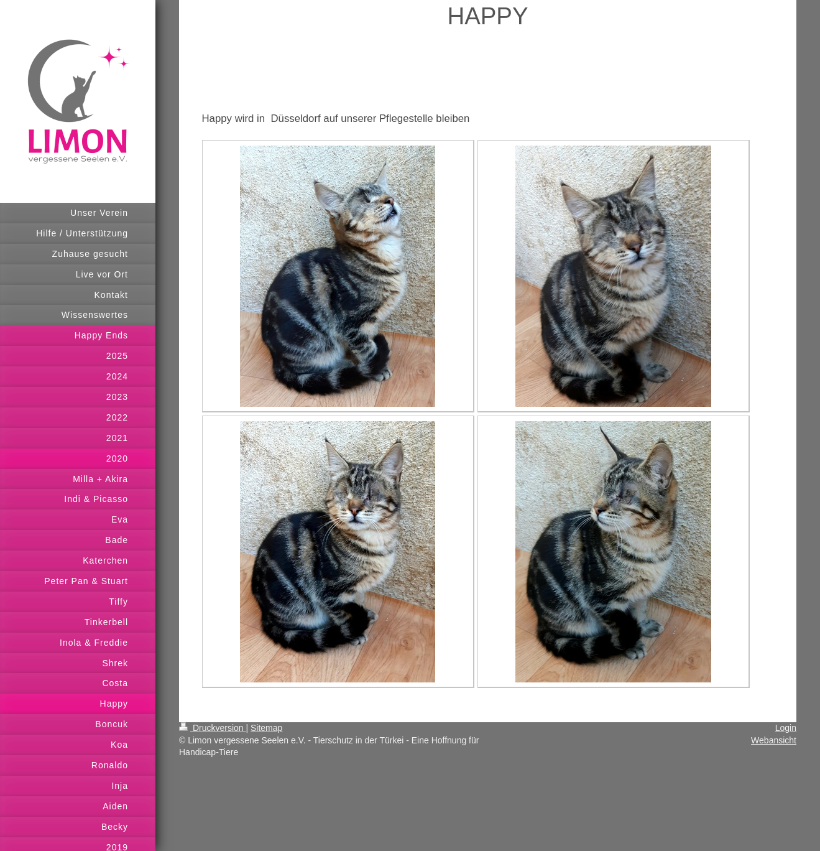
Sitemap (266, 728)
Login (785, 728)
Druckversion (212, 728)
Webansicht (773, 740)
